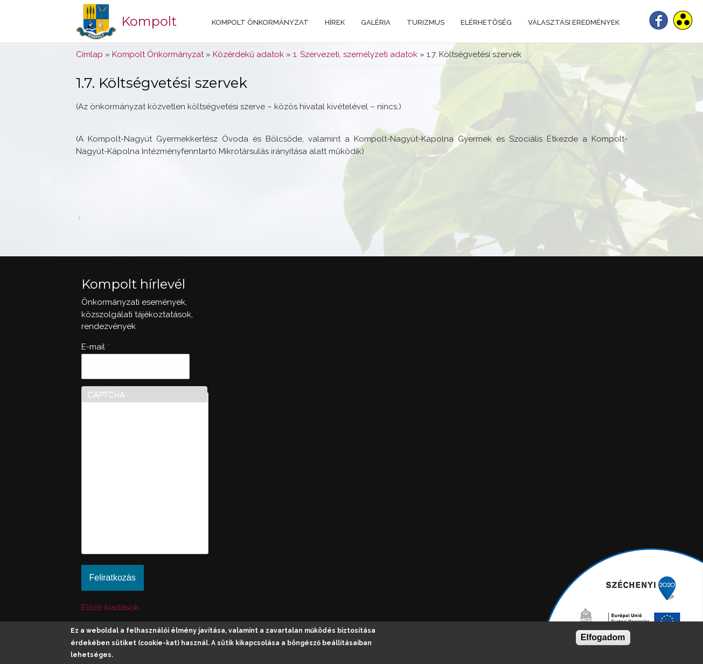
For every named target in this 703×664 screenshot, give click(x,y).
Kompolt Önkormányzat (260, 22)
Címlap (89, 54)
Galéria (376, 22)
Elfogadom (603, 637)
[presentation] (131, 509)
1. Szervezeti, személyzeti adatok (355, 54)
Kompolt (149, 21)
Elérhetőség (486, 22)
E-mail (95, 347)
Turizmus (425, 22)
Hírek (335, 22)
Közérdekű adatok (248, 54)
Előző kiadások (110, 607)
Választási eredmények (574, 22)
